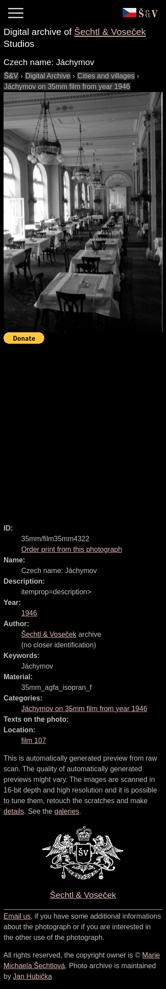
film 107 (33, 740)
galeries (66, 811)
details (14, 811)
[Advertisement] (83, 430)
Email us (17, 916)
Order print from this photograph (71, 549)
